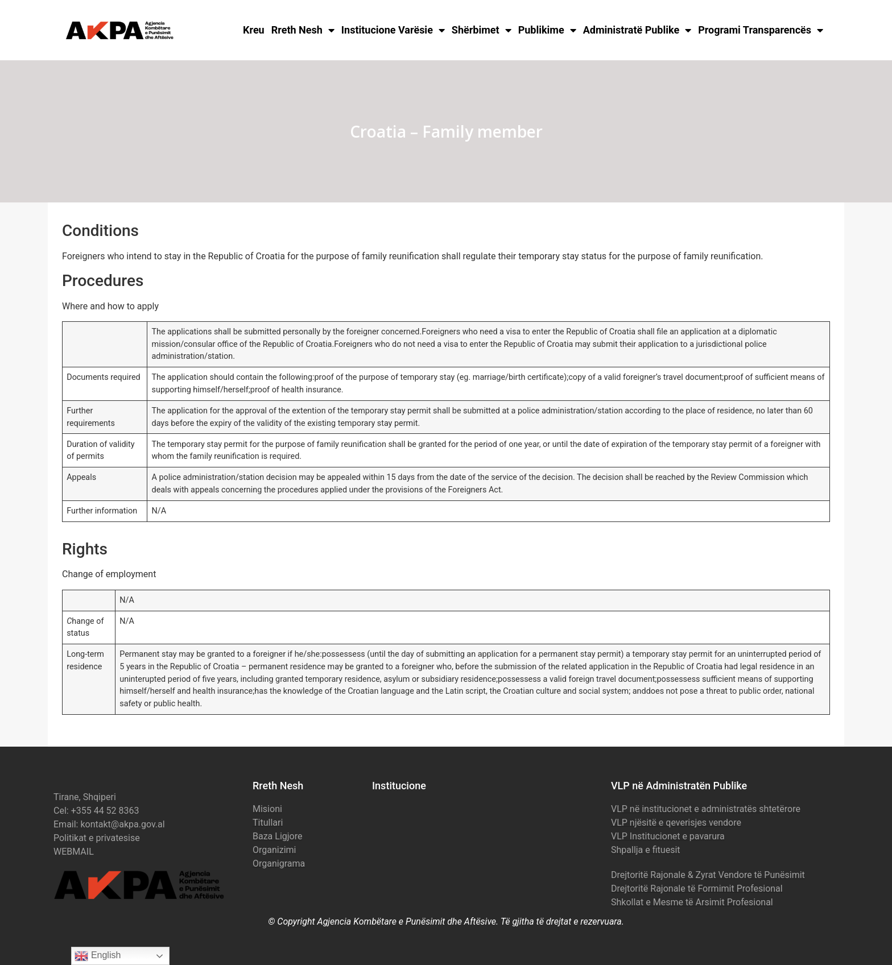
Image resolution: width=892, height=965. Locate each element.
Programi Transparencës (760, 30)
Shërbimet (481, 30)
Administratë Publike (637, 30)
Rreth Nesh (302, 30)
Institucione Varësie (393, 30)
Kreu (254, 30)
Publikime (547, 30)
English (98, 956)
